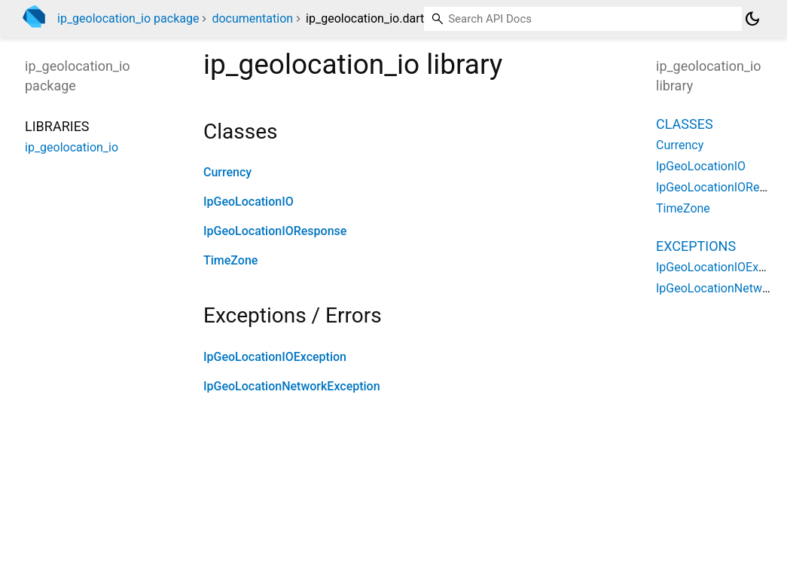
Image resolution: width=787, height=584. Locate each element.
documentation (252, 18)
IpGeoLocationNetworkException (291, 386)
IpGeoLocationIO (248, 201)
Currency (227, 172)
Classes (684, 124)
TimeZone (230, 260)
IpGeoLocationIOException (274, 357)
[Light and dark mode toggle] (752, 19)
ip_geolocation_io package (128, 18)
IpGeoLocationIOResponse (274, 231)
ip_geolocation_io (71, 147)
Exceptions (696, 246)
